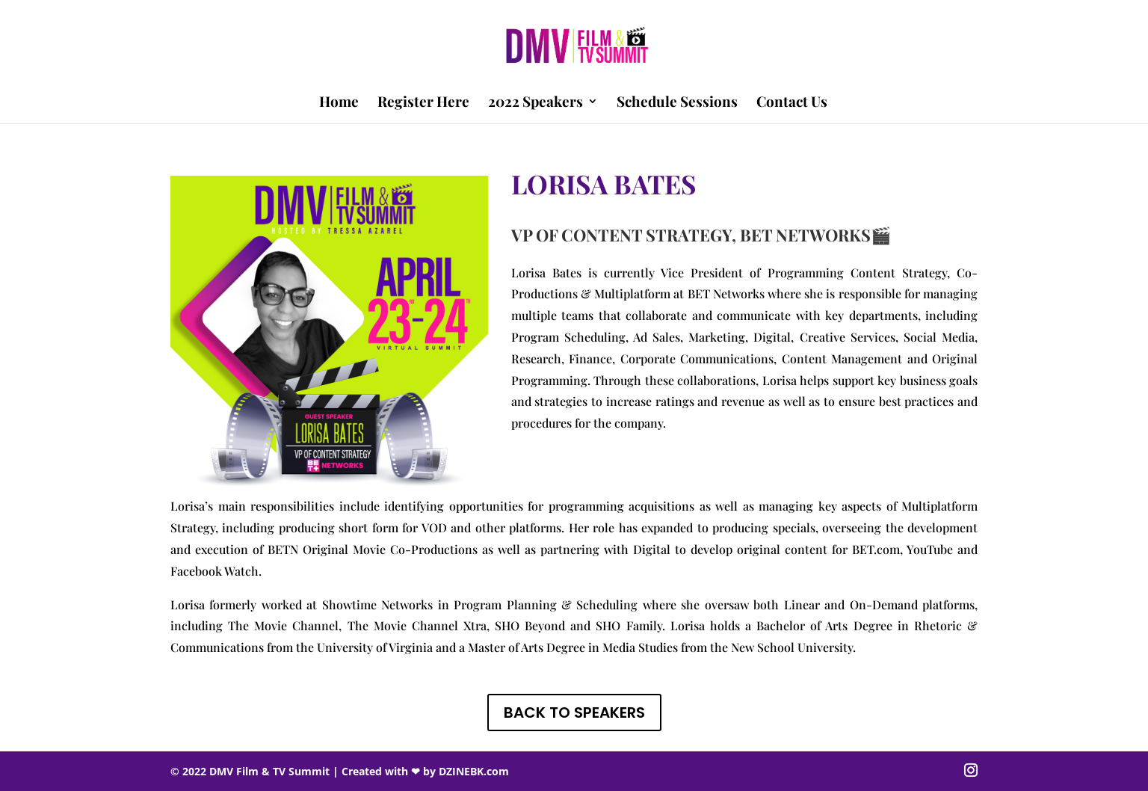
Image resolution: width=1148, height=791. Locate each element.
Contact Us (791, 103)
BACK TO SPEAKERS (574, 712)
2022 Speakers (535, 103)
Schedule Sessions (677, 103)
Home (339, 103)
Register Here (423, 103)
